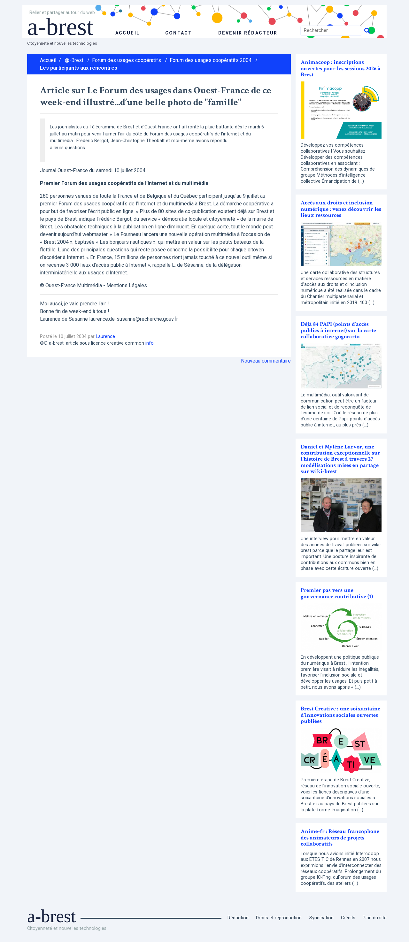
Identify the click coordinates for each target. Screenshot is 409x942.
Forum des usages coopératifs (126, 60)
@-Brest (74, 60)
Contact (178, 33)
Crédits (348, 918)
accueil (127, 33)
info (149, 343)
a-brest (62, 26)
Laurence (105, 336)
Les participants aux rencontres (78, 68)
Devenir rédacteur (247, 33)
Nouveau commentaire (266, 361)
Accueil (48, 60)
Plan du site (375, 918)
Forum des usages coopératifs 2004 (210, 60)
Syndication (321, 918)
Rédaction (238, 918)
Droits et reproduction (279, 918)
